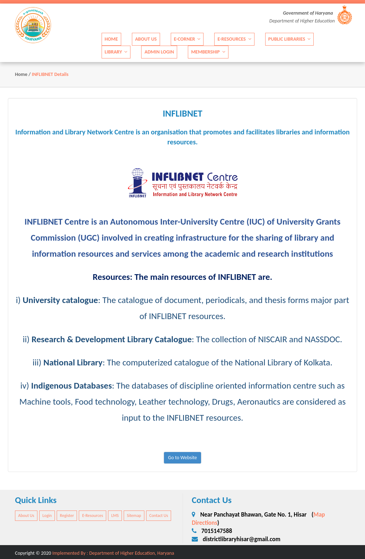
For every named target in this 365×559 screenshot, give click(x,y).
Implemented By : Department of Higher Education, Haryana (113, 553)
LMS (115, 515)
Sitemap (134, 515)
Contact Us (158, 515)
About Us (146, 39)
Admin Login (159, 51)
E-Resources (234, 39)
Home (111, 39)
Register (67, 515)
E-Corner (187, 39)
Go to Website (182, 458)
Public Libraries (289, 39)
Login (47, 515)
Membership (208, 51)
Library (116, 51)
